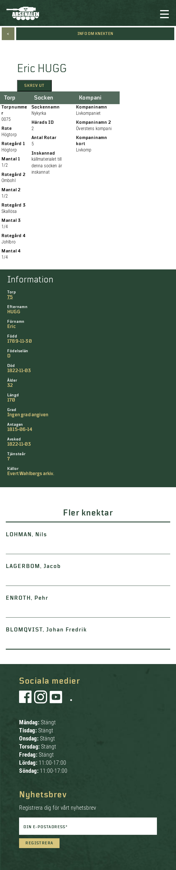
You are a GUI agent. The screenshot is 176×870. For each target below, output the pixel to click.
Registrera (39, 843)
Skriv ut (34, 85)
